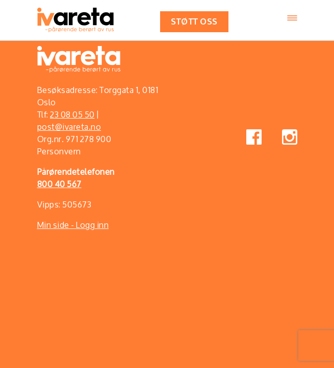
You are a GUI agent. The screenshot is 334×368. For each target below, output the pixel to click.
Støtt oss (194, 20)
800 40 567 (59, 184)
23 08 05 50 (72, 114)
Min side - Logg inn (73, 225)
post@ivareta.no (69, 127)
